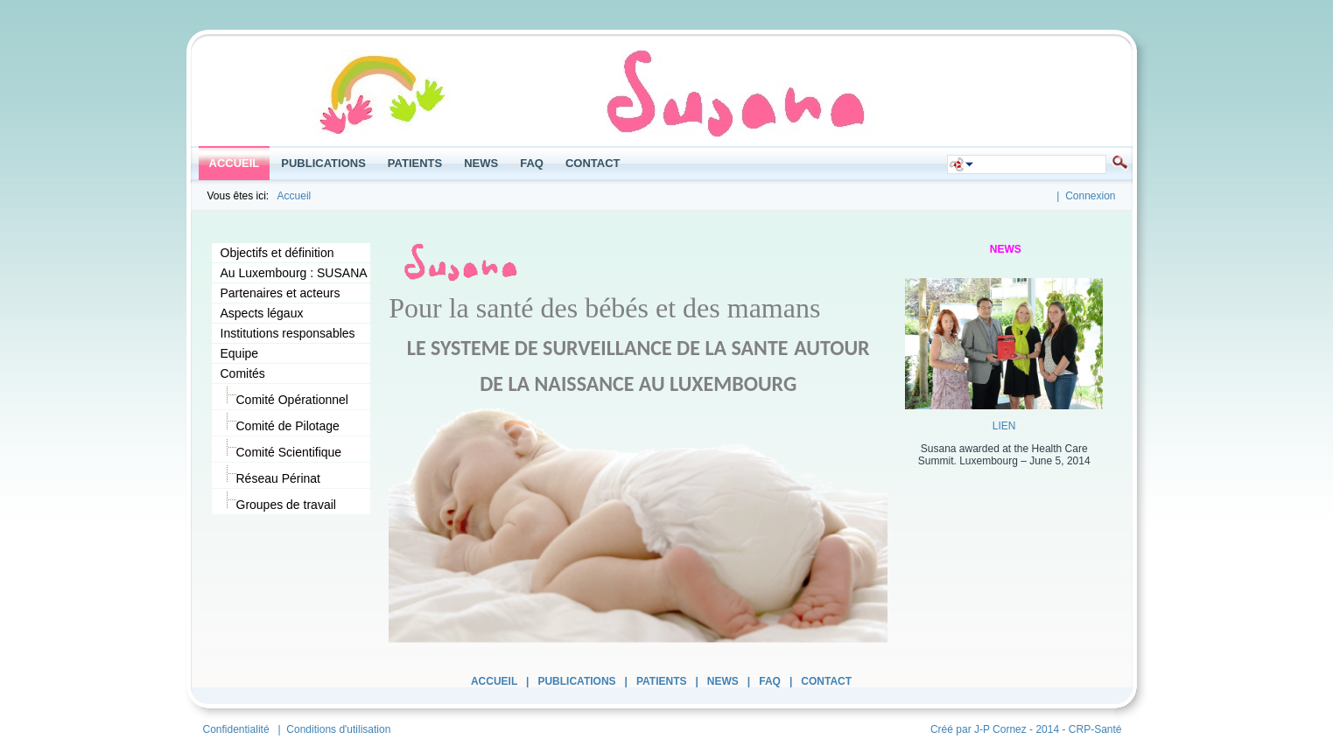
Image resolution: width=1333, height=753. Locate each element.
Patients (661, 681)
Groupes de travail (278, 502)
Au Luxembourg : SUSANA (294, 273)
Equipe (240, 353)
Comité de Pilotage (280, 423)
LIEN (1004, 426)
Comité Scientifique (281, 449)
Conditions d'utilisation (338, 729)
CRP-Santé (1095, 729)
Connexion (1090, 196)
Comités (243, 373)
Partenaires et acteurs (280, 293)
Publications (576, 681)
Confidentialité (236, 729)
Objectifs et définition (277, 253)
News (723, 681)
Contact (826, 681)
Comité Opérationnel (284, 397)
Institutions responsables (288, 333)
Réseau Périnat (271, 475)
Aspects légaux (262, 313)
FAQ (770, 681)
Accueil (294, 196)
